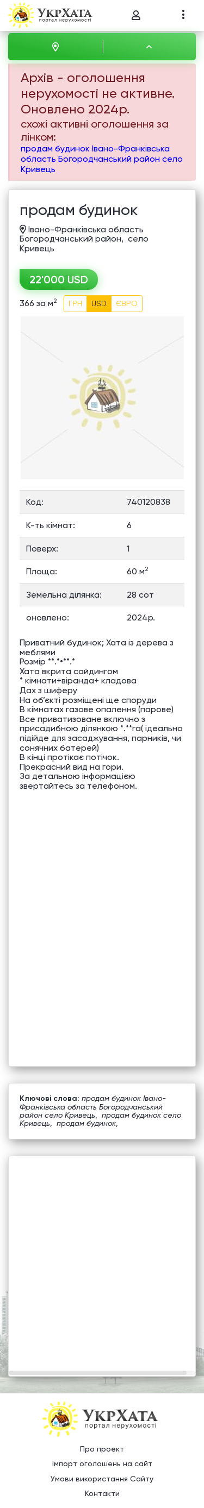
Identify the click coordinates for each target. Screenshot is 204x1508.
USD (99, 303)
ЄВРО (127, 303)
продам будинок (86, 1123)
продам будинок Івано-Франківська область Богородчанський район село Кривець (102, 158)
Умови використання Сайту (102, 1478)
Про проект (102, 1448)
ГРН (75, 303)
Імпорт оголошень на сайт (102, 1463)
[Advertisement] (102, 1258)
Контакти (102, 1493)
